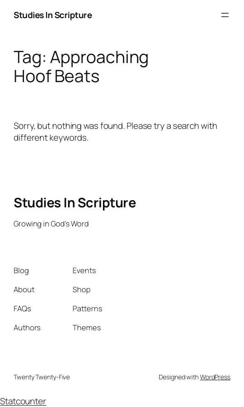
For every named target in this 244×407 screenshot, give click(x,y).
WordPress (215, 377)
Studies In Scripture (53, 15)
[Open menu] (225, 15)
